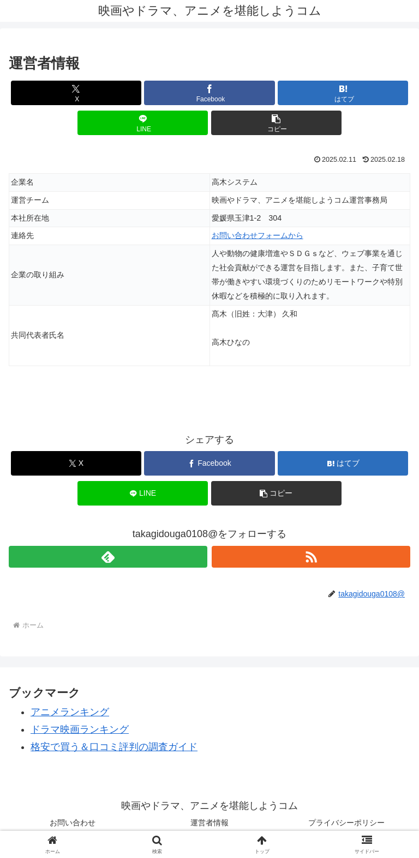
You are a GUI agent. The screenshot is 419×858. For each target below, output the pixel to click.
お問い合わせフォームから (257, 235)
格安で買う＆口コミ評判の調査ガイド (114, 746)
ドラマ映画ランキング (80, 729)
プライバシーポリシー (346, 822)
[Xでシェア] (76, 93)
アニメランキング (70, 712)
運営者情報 (209, 822)
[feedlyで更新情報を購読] (108, 557)
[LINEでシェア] (142, 123)
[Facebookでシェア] (209, 93)
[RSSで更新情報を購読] (311, 557)
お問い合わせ (72, 822)
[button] (276, 123)
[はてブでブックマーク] (343, 93)
